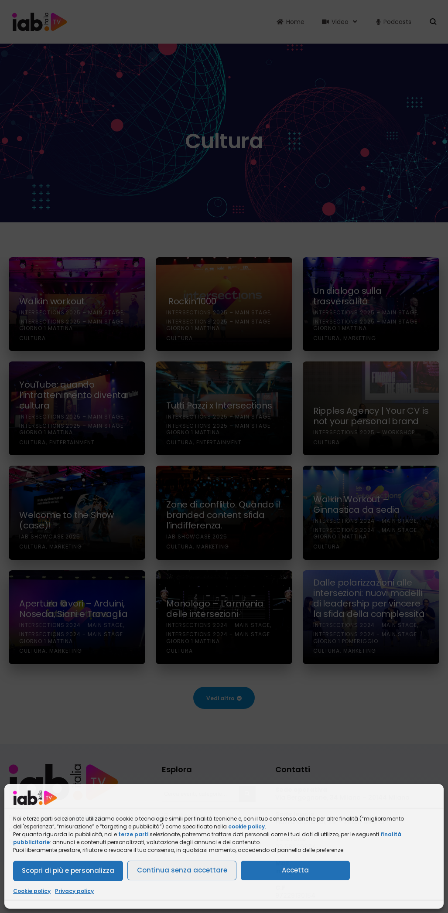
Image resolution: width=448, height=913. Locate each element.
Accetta (295, 870)
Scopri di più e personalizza (68, 870)
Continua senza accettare (182, 870)
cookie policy (246, 826)
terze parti (133, 834)
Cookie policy (32, 891)
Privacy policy (74, 891)
